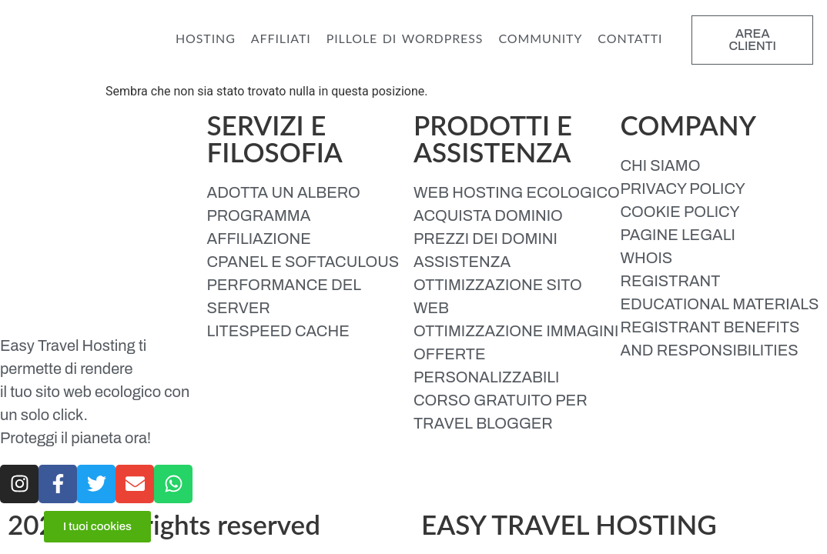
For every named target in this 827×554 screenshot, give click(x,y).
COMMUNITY (540, 38)
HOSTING (206, 38)
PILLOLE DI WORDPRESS (405, 38)
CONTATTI (630, 38)
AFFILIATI (281, 38)
